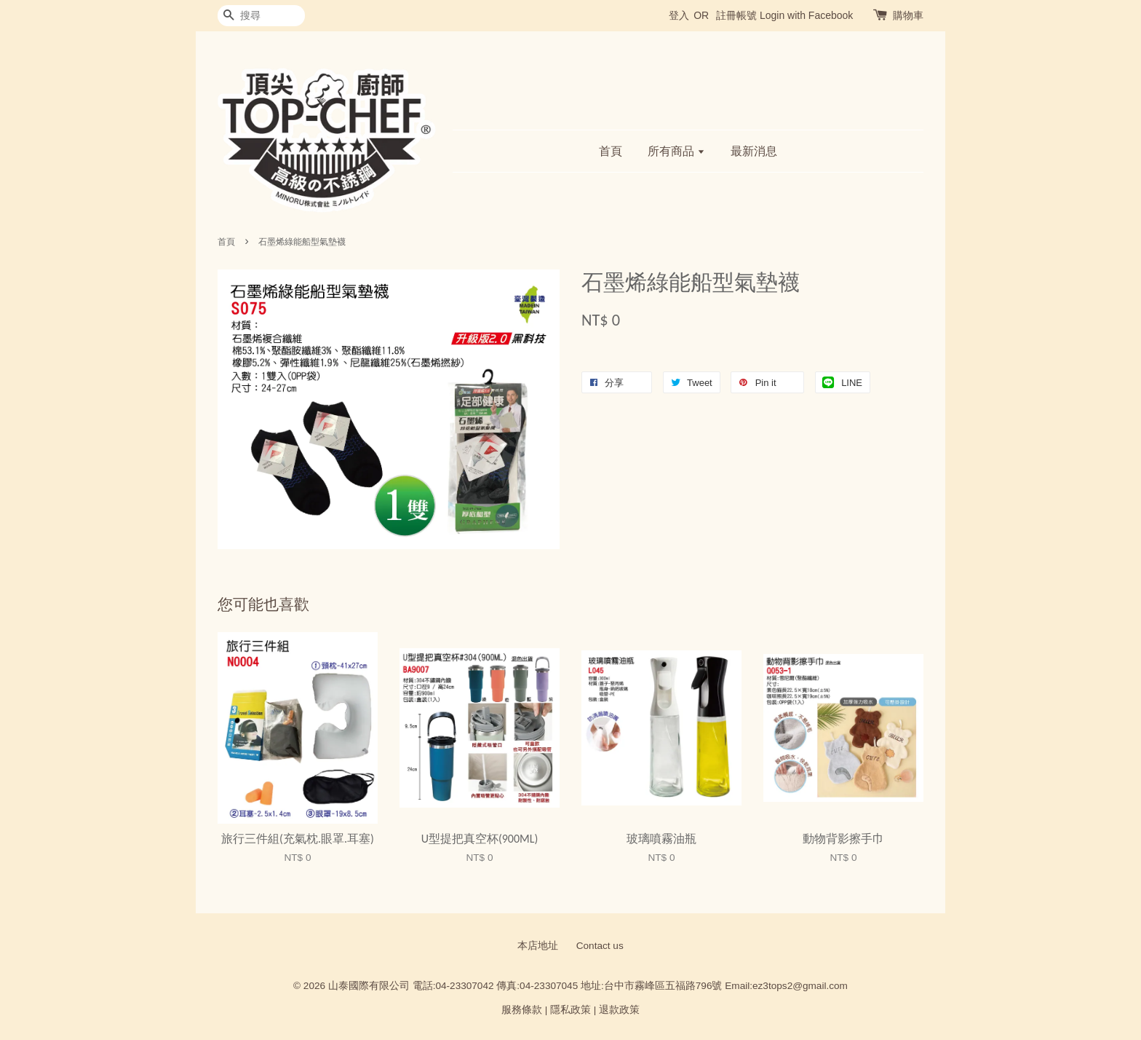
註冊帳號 (736, 15)
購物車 (908, 15)
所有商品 (676, 151)
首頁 (610, 151)
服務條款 (521, 1009)
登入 (679, 15)
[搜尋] (261, 15)
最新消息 (754, 151)
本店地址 (537, 945)
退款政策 (619, 1009)
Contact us (600, 945)
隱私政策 (570, 1009)
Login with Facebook (806, 15)
